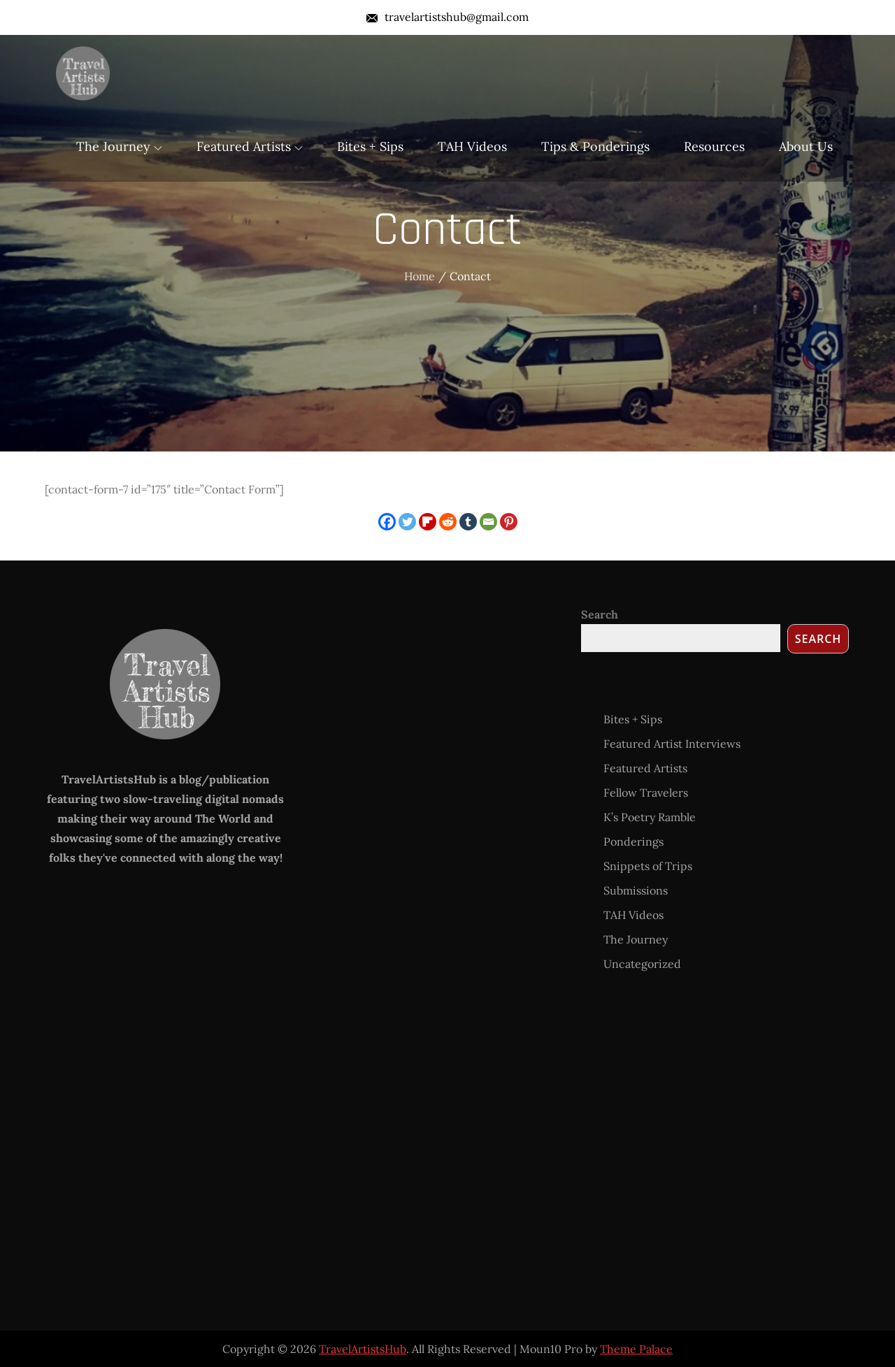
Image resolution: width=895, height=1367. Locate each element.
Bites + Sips (370, 146)
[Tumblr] (468, 521)
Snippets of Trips (647, 866)
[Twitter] (407, 521)
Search (599, 614)
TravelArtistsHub (362, 1349)
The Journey (119, 146)
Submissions (635, 890)
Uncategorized (642, 964)
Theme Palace (636, 1349)
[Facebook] (387, 521)
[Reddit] (448, 521)
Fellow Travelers (645, 793)
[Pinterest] (508, 521)
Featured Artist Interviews (671, 744)
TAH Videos (472, 146)
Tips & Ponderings (595, 146)
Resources (714, 146)
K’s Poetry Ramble (649, 817)
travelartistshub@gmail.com (447, 17)
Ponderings (633, 841)
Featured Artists (249, 146)
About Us (806, 146)
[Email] (488, 521)
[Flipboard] (427, 521)
